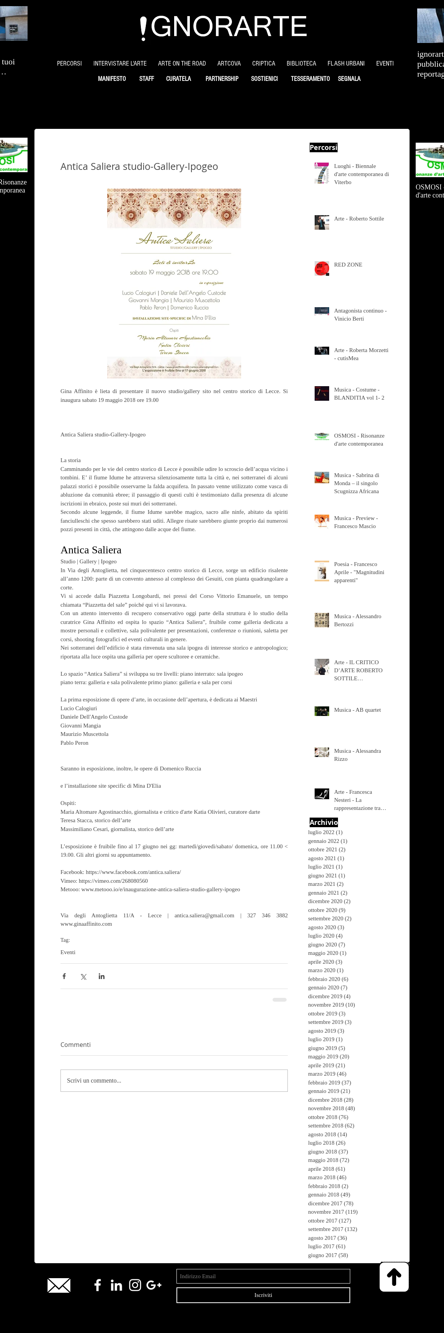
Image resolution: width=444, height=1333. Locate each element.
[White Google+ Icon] (154, 1285)
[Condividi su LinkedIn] (101, 976)
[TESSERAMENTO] (310, 79)
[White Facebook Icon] (98, 1285)
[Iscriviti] (263, 1295)
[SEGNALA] (349, 79)
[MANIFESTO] (112, 79)
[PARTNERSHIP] (222, 79)
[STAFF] (146, 79)
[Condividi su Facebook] (64, 976)
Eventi (67, 952)
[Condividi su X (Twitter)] (83, 976)
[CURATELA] (178, 79)
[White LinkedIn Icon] (116, 1285)
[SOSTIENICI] (264, 79)
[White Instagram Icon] (135, 1285)
